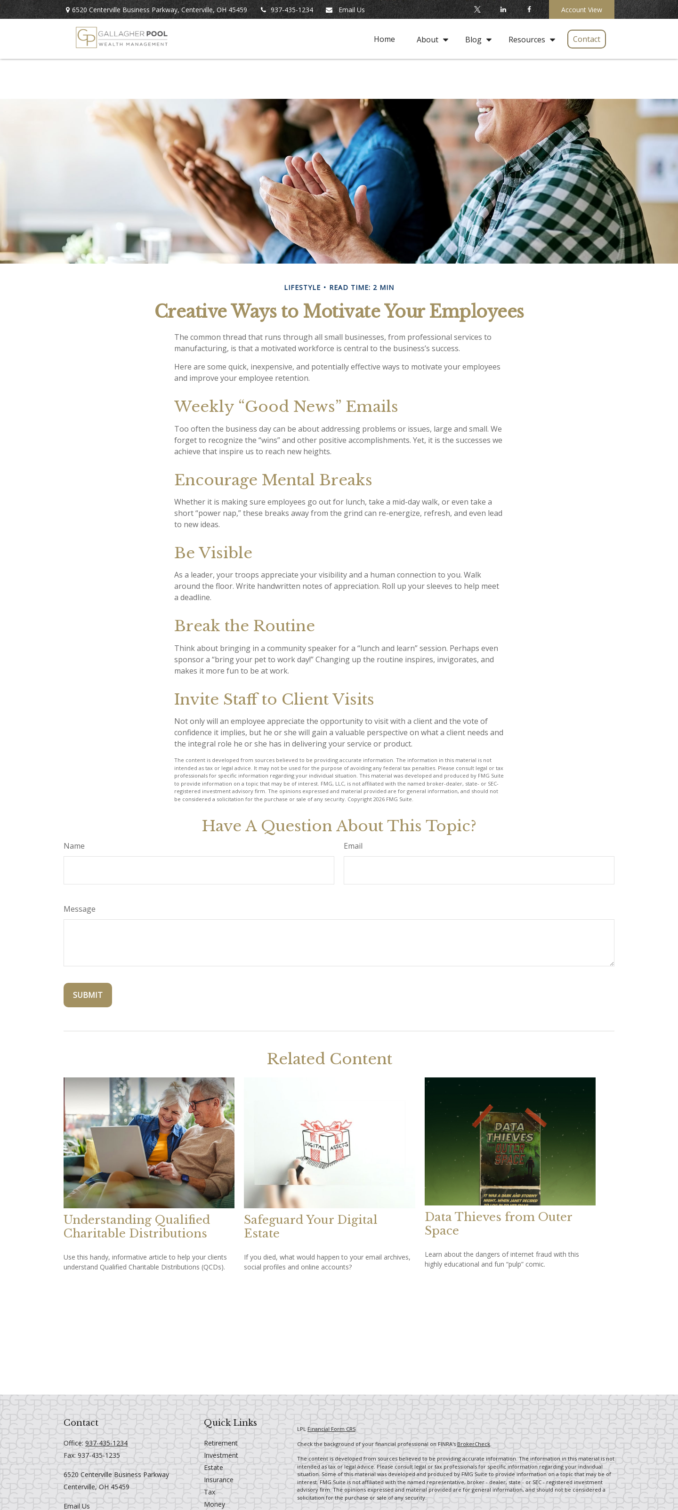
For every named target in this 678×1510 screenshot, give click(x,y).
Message (80, 909)
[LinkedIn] (503, 9)
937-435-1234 (286, 9)
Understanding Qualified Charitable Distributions (137, 1226)
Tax (209, 1491)
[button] (384, 39)
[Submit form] (88, 995)
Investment (221, 1455)
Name (74, 846)
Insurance (219, 1479)
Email (353, 846)
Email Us (345, 9)
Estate (213, 1467)
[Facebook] (529, 9)
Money (214, 1504)
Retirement (221, 1442)
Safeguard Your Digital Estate (311, 1226)
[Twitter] (477, 9)
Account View (581, 9)
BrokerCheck (473, 1443)
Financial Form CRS (331, 1428)
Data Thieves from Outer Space (498, 1223)
